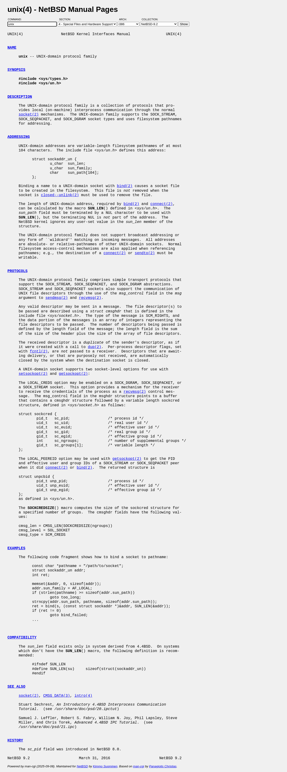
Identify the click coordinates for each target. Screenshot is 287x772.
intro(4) (83, 695)
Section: (66, 19)
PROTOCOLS (17, 271)
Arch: (125, 19)
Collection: (150, 19)
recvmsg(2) (90, 298)
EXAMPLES (16, 548)
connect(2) (161, 204)
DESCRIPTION (19, 96)
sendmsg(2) (56, 298)
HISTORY (15, 740)
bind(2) (124, 186)
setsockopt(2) (33, 373)
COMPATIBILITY (22, 637)
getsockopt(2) (73, 373)
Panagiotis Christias (163, 766)
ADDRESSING (18, 137)
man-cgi (138, 766)
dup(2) (94, 347)
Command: (16, 19)
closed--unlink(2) (60, 195)
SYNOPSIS (16, 69)
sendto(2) (145, 253)
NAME (11, 47)
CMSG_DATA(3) (56, 695)
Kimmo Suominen (105, 766)
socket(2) (29, 114)
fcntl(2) (39, 351)
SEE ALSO (16, 686)
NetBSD (82, 766)
